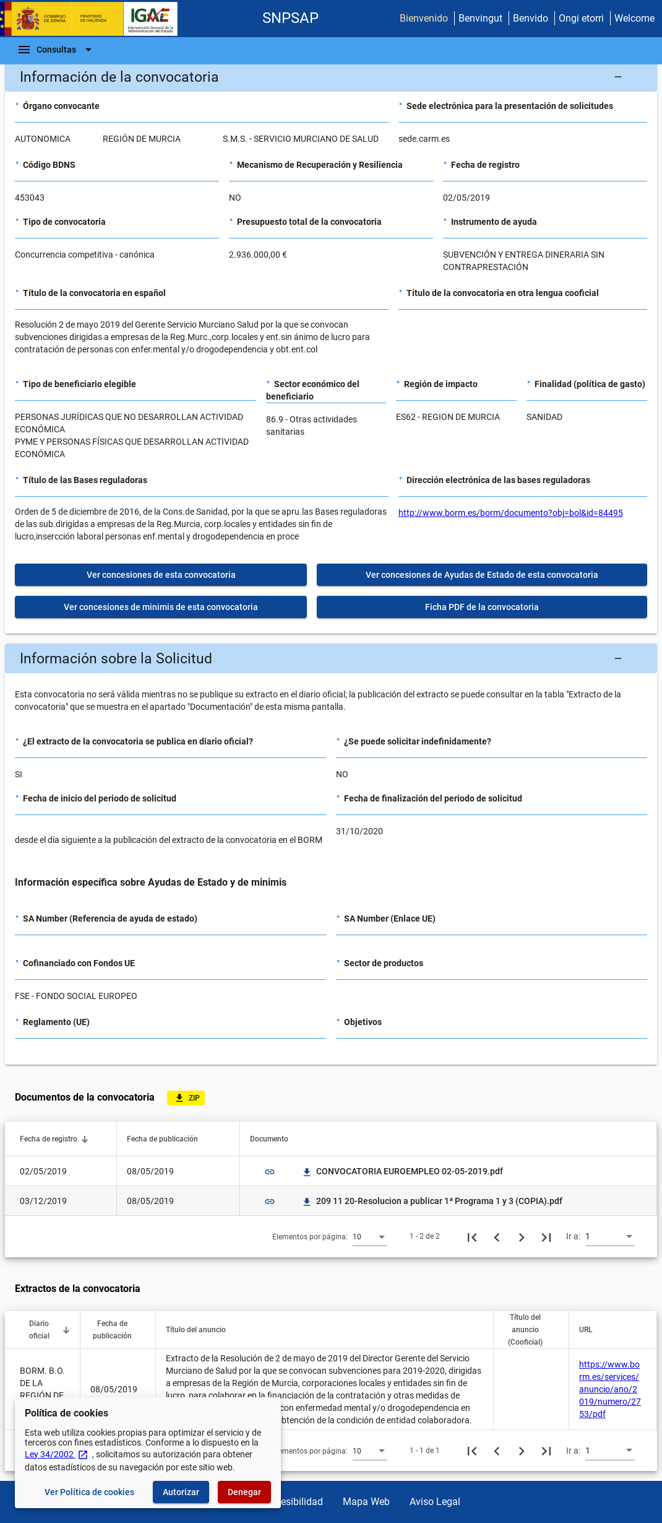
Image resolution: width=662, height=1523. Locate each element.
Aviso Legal (435, 1502)
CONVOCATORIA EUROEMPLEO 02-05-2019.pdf (402, 1171)
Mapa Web (366, 1502)
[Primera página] (472, 1236)
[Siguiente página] (521, 1236)
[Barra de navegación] (56, 49)
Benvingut (480, 18)
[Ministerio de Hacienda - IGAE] (94, 19)
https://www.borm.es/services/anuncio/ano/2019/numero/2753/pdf (610, 1389)
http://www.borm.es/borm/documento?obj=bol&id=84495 (510, 513)
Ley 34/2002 (56, 1454)
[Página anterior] (496, 1236)
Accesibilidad (294, 1502)
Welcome (634, 18)
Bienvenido (424, 18)
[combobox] (370, 1236)
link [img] (269, 1171)
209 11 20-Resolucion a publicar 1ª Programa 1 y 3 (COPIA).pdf (431, 1201)
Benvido (530, 18)
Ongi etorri (581, 18)
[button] (331, 77)
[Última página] (546, 1236)
